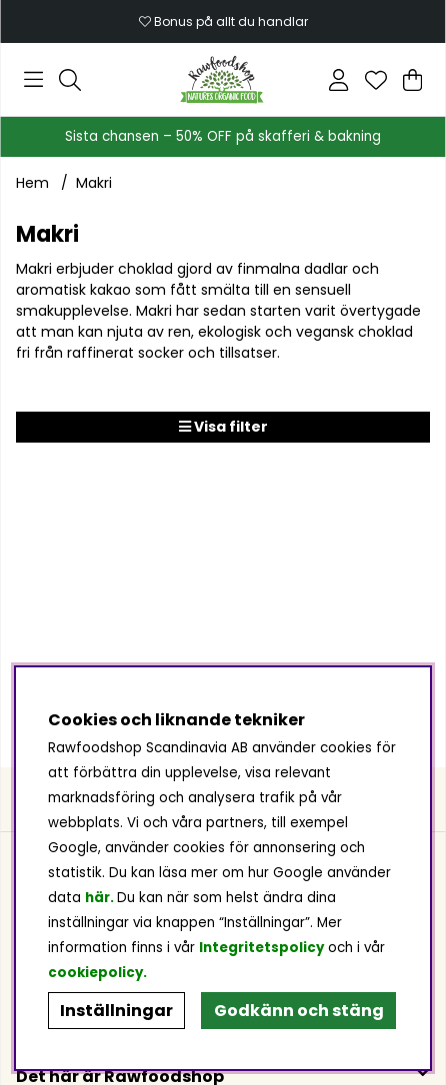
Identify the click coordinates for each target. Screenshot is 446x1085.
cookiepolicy (95, 972)
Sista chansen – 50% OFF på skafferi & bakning (223, 136)
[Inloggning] (338, 80)
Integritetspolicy (261, 947)
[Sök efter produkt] (70, 80)
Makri (94, 183)
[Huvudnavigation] (33, 80)
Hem (32, 183)
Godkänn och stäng (299, 1010)
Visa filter (223, 427)
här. (101, 897)
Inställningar (116, 1010)
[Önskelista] (376, 80)
